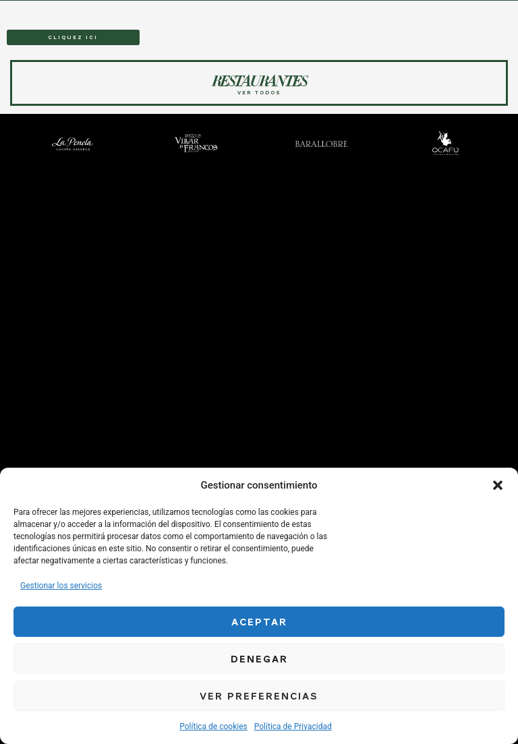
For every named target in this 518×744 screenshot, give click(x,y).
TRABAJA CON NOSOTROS (410, 9)
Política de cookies (213, 726)
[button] (498, 485)
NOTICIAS (362, 9)
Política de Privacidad (293, 726)
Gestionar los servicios (61, 585)
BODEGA (207, 9)
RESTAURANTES (144, 9)
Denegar (259, 659)
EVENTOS (180, 9)
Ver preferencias (259, 696)
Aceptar (259, 622)
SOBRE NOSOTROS (323, 9)
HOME (113, 9)
